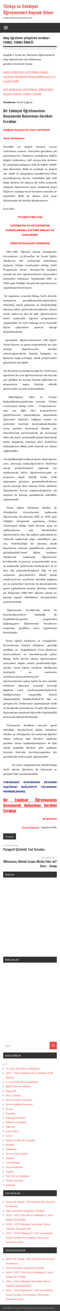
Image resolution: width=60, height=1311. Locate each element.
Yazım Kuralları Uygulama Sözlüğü (25, 1210)
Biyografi (11, 1090)
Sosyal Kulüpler (14, 1166)
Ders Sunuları (13, 1095)
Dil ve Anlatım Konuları (19, 1099)
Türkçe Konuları (14, 1180)
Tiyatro (10, 1171)
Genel (9, 1135)
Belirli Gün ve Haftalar (18, 1086)
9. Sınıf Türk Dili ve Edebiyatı (22, 1081)
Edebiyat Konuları (16, 1117)
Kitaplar (10, 1144)
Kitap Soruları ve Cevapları (21, 1140)
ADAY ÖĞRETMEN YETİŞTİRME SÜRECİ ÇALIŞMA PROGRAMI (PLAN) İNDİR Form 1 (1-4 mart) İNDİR (29, 76)
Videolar (10, 1184)
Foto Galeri (12, 1131)
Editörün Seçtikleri (16, 1122)
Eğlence (10, 1126)
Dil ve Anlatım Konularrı (19, 1104)
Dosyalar (9, 836)
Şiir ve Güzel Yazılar (17, 1153)
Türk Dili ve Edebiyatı (18, 1175)
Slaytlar (10, 1158)
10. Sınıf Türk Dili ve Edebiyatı (23, 1068)
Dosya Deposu (30, 827)
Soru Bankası (13, 1162)
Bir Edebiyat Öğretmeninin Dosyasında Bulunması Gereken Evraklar (30, 805)
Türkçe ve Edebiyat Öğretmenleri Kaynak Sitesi (28, 9)
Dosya (9, 1108)
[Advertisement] (30, 919)
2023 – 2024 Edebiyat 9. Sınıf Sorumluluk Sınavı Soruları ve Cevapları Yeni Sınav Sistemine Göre (29, 1237)
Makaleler (11, 1149)
